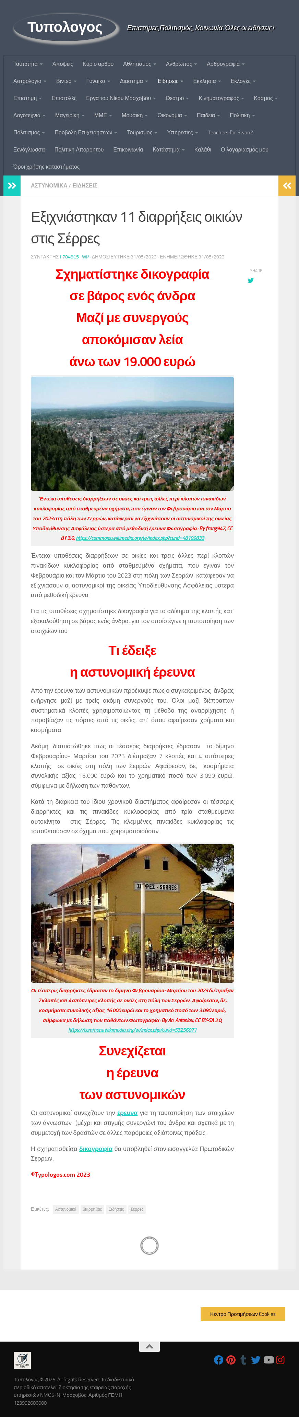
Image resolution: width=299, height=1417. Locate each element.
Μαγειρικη (67, 115)
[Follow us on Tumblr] (243, 1360)
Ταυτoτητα (25, 64)
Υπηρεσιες (180, 132)
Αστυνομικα (49, 185)
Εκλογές (241, 81)
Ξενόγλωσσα (29, 149)
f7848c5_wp (74, 257)
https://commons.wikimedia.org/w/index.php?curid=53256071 (132, 1030)
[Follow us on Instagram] (280, 1360)
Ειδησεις (168, 81)
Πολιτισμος (26, 132)
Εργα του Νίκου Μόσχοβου (118, 98)
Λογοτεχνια (26, 115)
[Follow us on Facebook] (219, 1360)
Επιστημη (25, 98)
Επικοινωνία (128, 149)
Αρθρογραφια (223, 64)
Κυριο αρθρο (98, 64)
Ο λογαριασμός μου (244, 149)
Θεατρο (175, 98)
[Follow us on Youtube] (268, 1360)
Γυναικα (95, 81)
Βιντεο (64, 81)
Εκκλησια (204, 81)
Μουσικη (132, 115)
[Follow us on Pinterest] (231, 1360)
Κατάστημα (166, 149)
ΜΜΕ (100, 115)
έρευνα (127, 1113)
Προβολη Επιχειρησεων (83, 132)
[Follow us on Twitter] (256, 1360)
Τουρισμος (139, 132)
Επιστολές (63, 98)
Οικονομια (169, 115)
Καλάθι (202, 149)
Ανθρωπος (179, 64)
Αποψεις (62, 64)
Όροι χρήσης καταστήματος (46, 167)
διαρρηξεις (92, 1209)
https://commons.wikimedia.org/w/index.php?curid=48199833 (140, 538)
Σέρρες (137, 1209)
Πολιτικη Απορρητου (79, 149)
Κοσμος (263, 98)
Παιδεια (206, 115)
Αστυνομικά (65, 1209)
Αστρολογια (27, 81)
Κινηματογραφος (219, 98)
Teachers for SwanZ (230, 132)
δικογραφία (96, 1149)
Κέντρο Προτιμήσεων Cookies (243, 1314)
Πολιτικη (240, 115)
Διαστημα (131, 81)
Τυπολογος (64, 27)
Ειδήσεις (116, 1209)
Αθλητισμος (137, 64)
